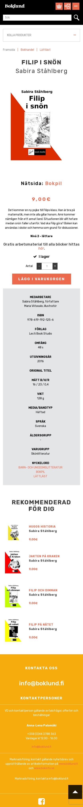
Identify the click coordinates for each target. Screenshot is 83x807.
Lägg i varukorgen (41, 279)
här (41, 248)
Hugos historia (42, 677)
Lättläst (45, 50)
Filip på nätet (41, 775)
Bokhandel (27, 50)
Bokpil (53, 183)
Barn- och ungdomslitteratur (40, 467)
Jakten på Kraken (44, 707)
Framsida (9, 50)
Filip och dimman (43, 741)
